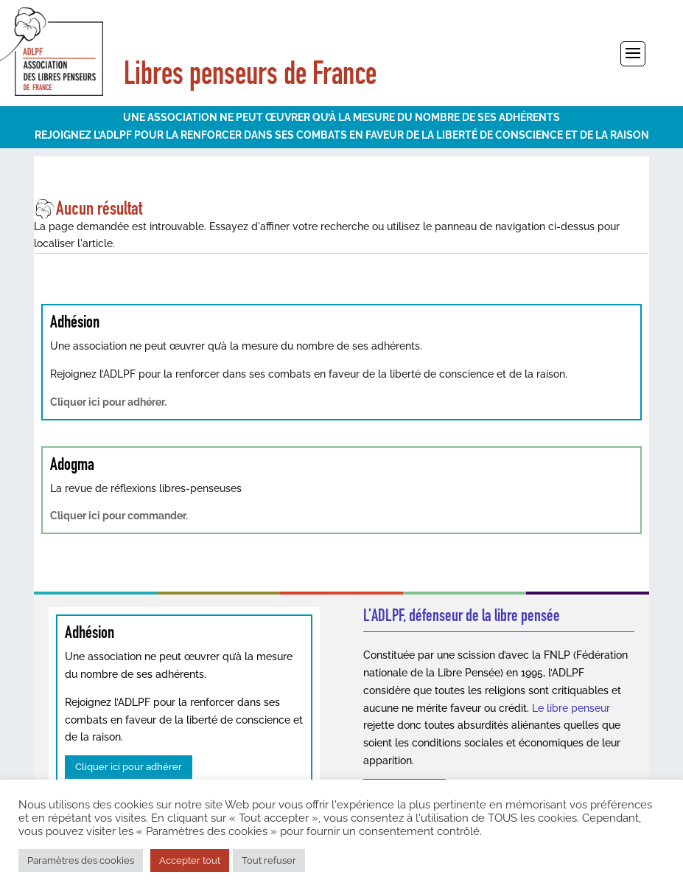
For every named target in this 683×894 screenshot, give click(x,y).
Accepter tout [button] (189, 860)
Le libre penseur (571, 708)
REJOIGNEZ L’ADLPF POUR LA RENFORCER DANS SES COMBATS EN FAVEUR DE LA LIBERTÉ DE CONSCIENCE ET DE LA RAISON (342, 135)
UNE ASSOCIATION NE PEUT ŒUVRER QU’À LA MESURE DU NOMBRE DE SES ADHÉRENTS (341, 117)
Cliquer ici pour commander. (119, 516)
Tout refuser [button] (269, 860)
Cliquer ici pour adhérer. (108, 402)
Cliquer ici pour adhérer (128, 766)
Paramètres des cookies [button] (80, 860)
